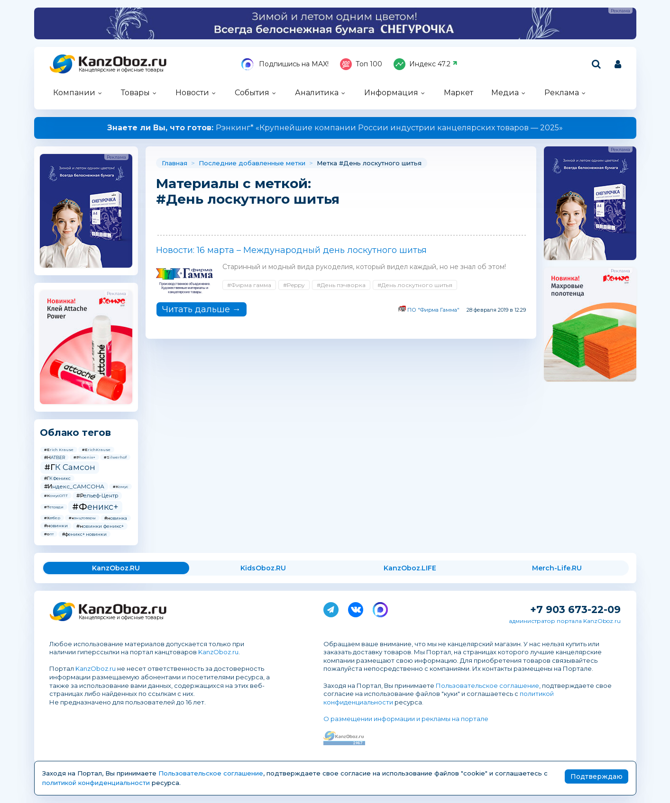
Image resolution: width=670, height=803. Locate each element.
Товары (135, 92)
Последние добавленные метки (252, 163)
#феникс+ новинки (84, 534)
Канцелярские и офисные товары (121, 70)
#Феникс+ (95, 507)
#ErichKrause (96, 449)
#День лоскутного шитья (414, 285)
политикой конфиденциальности (96, 782)
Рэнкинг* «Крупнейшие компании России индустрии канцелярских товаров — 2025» (335, 127)
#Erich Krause (58, 449)
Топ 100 (361, 64)
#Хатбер (52, 517)
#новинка (115, 518)
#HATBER (54, 457)
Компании (74, 92)
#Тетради (54, 507)
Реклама (561, 92)
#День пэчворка (341, 285)
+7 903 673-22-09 (575, 609)
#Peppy (294, 285)
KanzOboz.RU (116, 568)
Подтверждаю (596, 776)
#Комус (120, 486)
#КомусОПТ (56, 495)
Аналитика (317, 92)
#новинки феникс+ (100, 526)
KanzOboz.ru (218, 652)
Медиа (505, 92)
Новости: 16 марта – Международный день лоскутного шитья (291, 250)
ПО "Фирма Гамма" (433, 310)
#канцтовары (82, 517)
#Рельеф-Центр (97, 495)
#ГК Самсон (69, 467)
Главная (174, 163)
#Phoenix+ (84, 457)
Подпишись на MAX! (285, 64)
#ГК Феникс (57, 478)
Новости (192, 92)
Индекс (426, 64)
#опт (49, 534)
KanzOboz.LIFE (410, 568)
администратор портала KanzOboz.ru (565, 620)
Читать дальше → (201, 309)
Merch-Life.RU (557, 568)
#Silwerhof (115, 457)
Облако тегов (75, 432)
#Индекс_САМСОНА (74, 486)
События (252, 92)
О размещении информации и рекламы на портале (405, 718)
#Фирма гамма (249, 285)
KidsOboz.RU (263, 568)
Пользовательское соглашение (487, 685)
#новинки (56, 525)
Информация (391, 92)
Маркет (458, 92)
